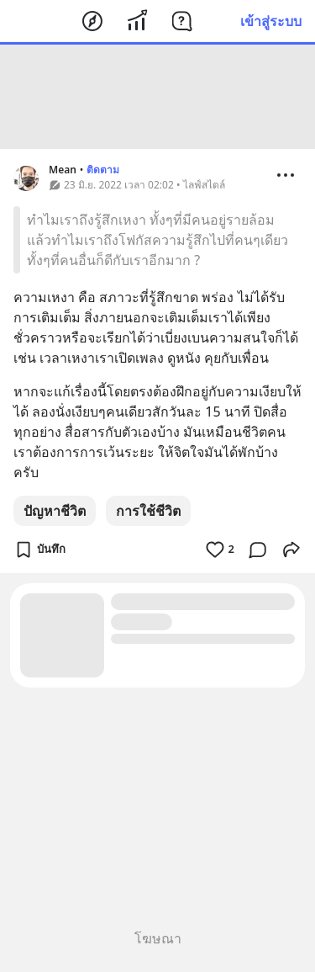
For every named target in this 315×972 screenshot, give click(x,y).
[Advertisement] (158, 97)
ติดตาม (103, 169)
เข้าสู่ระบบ (271, 21)
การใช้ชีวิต (148, 511)
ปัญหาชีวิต (55, 511)
